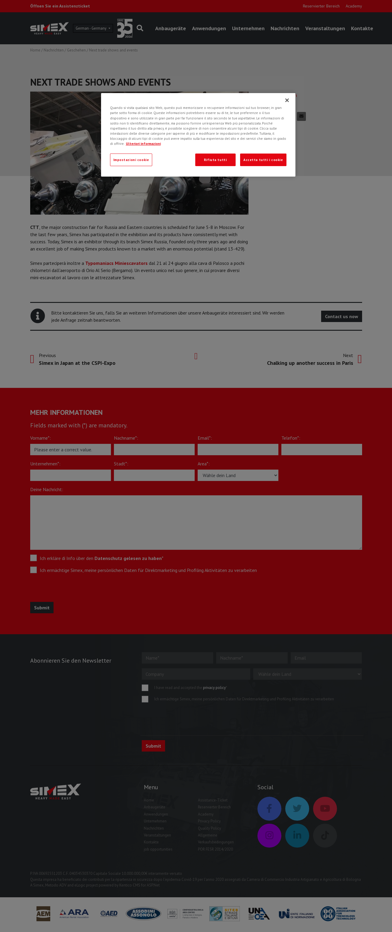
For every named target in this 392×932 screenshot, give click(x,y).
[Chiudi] (287, 100)
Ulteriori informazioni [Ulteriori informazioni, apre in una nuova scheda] (143, 143)
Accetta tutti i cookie (263, 159)
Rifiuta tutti (215, 159)
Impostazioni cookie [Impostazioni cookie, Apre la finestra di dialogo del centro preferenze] (131, 159)
